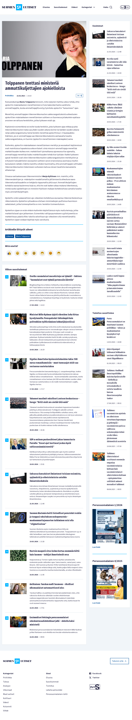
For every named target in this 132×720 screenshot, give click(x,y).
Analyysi (6, 685)
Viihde (5, 710)
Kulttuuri (7, 698)
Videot (74, 7)
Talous (6, 681)
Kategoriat (89, 7)
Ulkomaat (7, 690)
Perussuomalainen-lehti (57, 694)
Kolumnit (7, 706)
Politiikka (9, 95)
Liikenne (9, 236)
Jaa (79, 95)
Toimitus (50, 685)
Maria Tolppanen (23, 236)
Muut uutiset (8, 694)
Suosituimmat (60, 7)
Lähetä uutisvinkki (54, 690)
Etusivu (46, 7)
